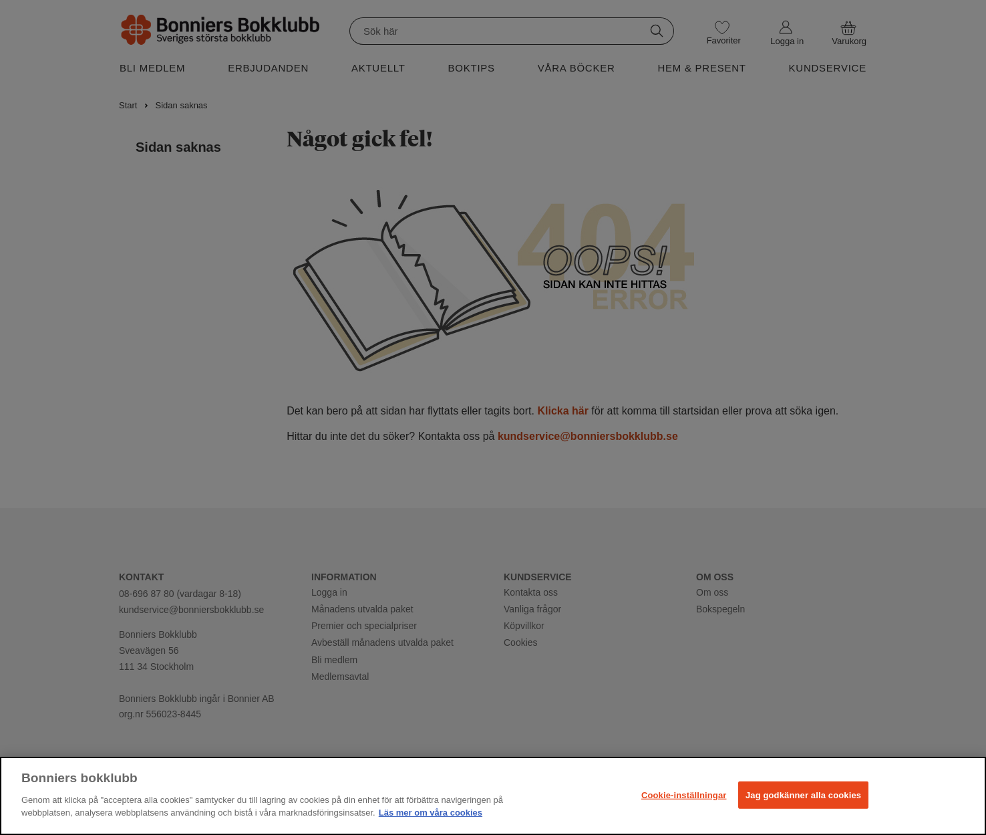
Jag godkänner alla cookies (803, 795)
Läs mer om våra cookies (430, 813)
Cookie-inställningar (684, 795)
